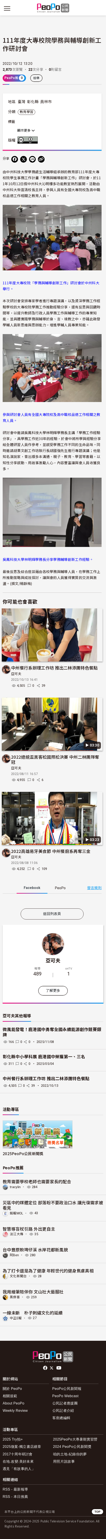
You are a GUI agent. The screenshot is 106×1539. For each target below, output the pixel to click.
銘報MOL (16, 1213)
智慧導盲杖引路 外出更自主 (29, 1229)
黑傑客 (15, 1297)
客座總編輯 (61, 1418)
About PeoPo (13, 1403)
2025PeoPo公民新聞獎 (23, 1153)
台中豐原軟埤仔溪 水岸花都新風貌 (35, 1249)
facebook (45, 1368)
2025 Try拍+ (13, 1439)
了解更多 (53, 991)
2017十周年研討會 (18, 1454)
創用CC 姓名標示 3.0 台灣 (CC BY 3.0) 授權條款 (29, 140)
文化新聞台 (18, 1276)
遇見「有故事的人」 (19, 1469)
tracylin (15, 1187)
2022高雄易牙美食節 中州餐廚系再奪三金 (51, 851)
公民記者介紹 (63, 1410)
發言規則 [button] (94, 888)
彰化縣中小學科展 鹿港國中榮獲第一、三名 (44, 1056)
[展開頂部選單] (98, 8)
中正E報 (16, 1318)
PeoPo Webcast (65, 1396)
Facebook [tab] (32, 888)
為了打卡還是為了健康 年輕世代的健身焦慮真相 (48, 1271)
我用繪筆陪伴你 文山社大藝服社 (33, 1292)
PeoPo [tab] (60, 888)
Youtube (59, 1368)
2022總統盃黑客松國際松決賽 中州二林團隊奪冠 (55, 759)
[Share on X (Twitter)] (23, 159)
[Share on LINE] (32, 159)
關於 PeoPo (12, 1389)
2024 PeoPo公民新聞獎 (72, 1447)
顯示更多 (26, 131)
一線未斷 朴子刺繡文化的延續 (33, 1313)
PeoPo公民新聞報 (66, 1389)
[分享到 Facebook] (14, 159)
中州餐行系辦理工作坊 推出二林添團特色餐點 (54, 668)
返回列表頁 (52, 914)
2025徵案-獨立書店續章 (22, 1447)
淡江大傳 (16, 1234)
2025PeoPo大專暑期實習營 (75, 1439)
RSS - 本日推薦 (15, 1497)
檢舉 (36, 78)
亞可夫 (16, 674)
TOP (97, 1511)
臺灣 (22, 102)
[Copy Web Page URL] (41, 159)
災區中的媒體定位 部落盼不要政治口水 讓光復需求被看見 (53, 1205)
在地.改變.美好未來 (18, 1461)
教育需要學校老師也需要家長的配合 (37, 1181)
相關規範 (10, 1396)
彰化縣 (33, 102)
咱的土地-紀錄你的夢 (70, 1454)
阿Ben (14, 1255)
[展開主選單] (7, 8)
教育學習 (26, 112)
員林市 (46, 102)
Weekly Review (15, 1410)
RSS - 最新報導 (15, 1489)
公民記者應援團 (65, 1403)
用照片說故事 (64, 1461)
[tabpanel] (52, 902)
